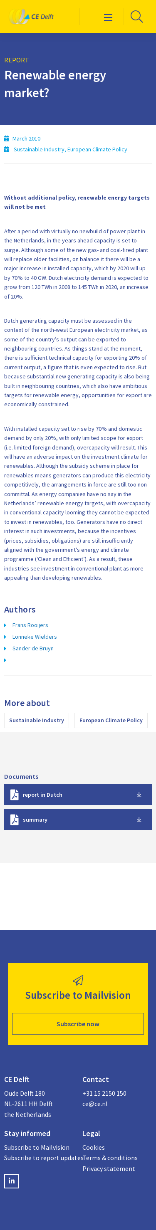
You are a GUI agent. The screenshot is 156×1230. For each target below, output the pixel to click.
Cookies (93, 1147)
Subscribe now (78, 1024)
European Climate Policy (111, 720)
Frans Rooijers (30, 625)
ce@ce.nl (95, 1103)
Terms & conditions (110, 1157)
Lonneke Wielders (34, 636)
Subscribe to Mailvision (36, 1147)
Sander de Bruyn (33, 648)
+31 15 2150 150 (104, 1093)
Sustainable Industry (36, 720)
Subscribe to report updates (39, 1157)
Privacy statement (108, 1168)
